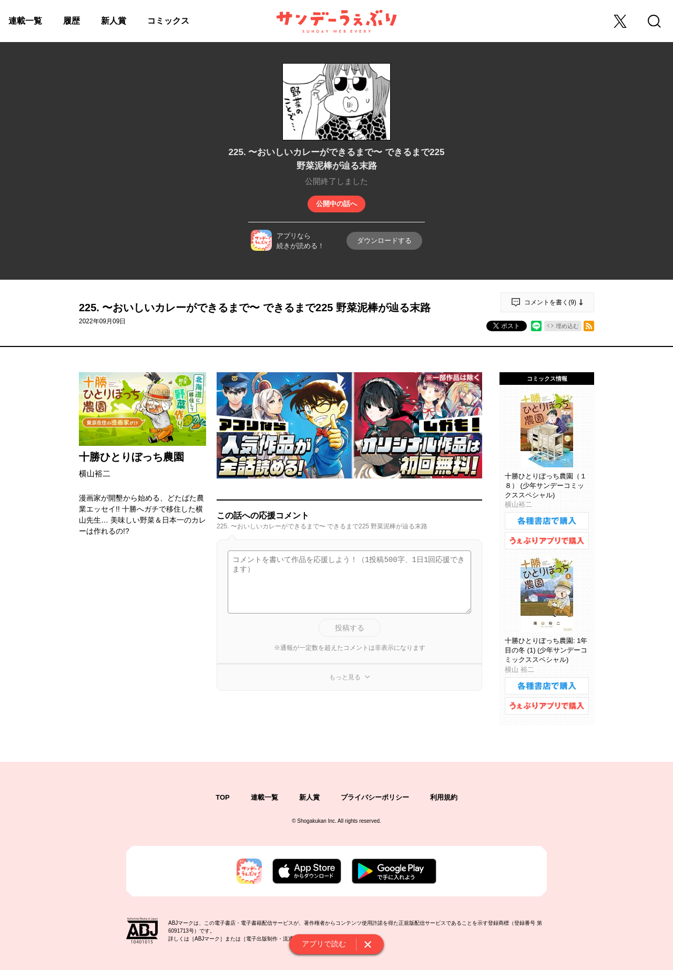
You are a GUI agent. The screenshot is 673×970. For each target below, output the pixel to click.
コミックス (168, 20)
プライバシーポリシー (375, 797)
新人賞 (113, 20)
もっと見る (345, 677)
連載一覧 (25, 20)
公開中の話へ (336, 204)
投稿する (349, 628)
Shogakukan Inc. (316, 821)
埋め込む (567, 326)
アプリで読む (324, 944)
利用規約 (443, 797)
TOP (223, 797)
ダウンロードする (384, 240)
